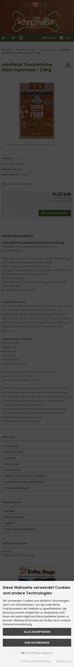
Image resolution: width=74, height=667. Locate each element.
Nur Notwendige (37, 642)
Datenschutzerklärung (36, 661)
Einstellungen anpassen (37, 652)
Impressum (63, 661)
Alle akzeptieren (37, 631)
